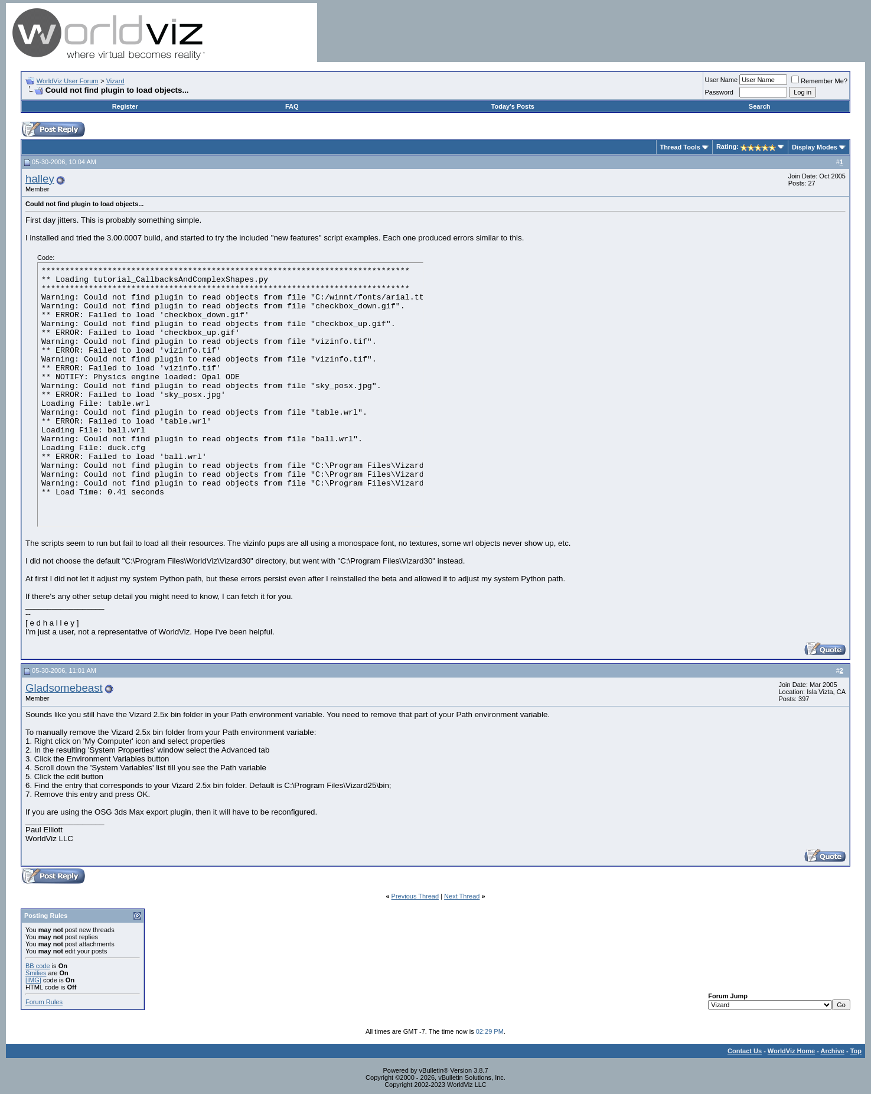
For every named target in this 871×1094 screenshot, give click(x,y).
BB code (37, 965)
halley (39, 178)
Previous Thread (415, 896)
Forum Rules (44, 1001)
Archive (832, 1050)
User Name (721, 79)
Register (125, 106)
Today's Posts (512, 106)
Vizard (115, 80)
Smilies (35, 972)
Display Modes (814, 147)
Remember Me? (819, 80)
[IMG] (33, 980)
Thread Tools (680, 147)
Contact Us (745, 1050)
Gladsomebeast (64, 688)
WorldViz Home (791, 1050)
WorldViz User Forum (68, 80)
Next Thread (461, 896)
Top (856, 1050)
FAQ (292, 106)
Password (719, 92)
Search (760, 106)
